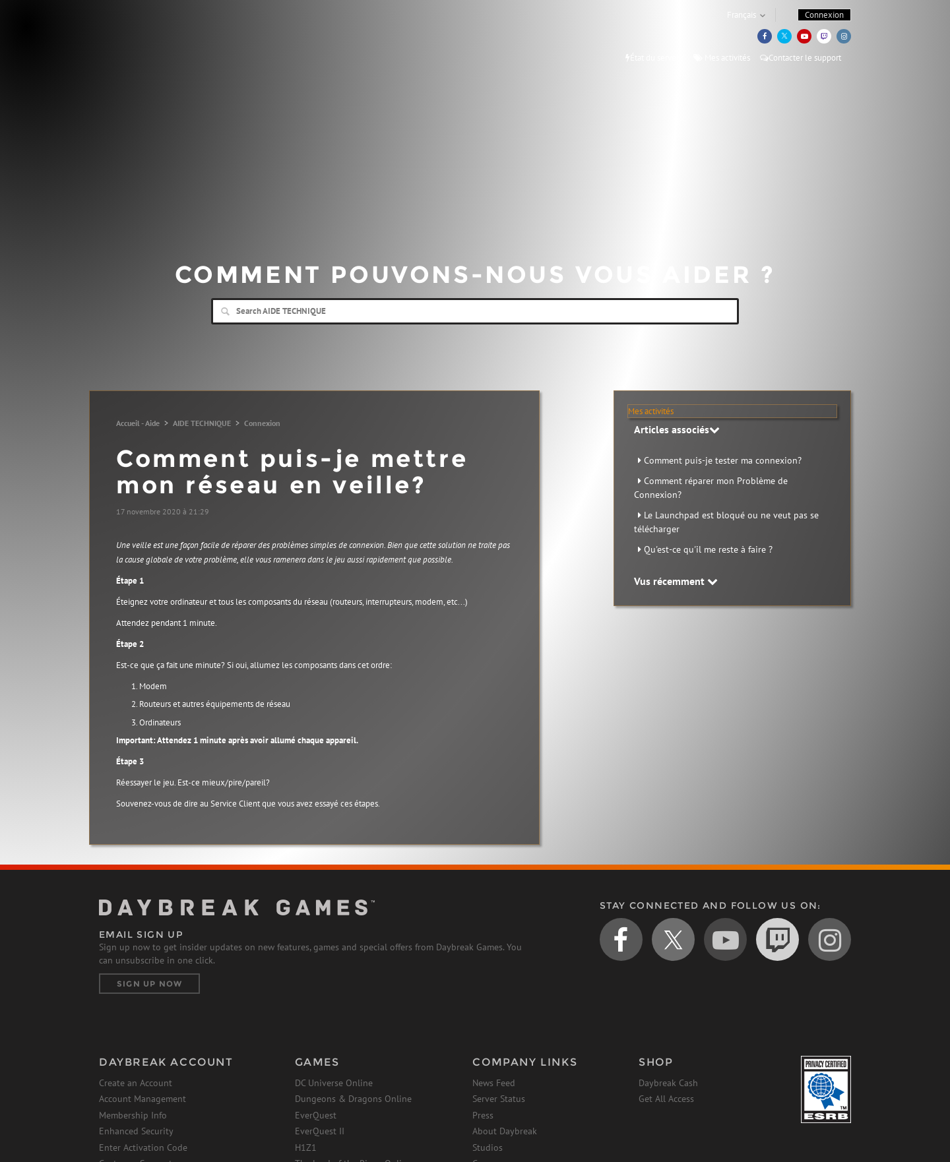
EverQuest (315, 1115)
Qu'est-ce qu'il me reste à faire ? (708, 549)
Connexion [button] (824, 14)
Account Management (142, 1099)
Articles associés (677, 429)
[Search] (475, 311)
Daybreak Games (158, 37)
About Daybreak (504, 1131)
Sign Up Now (149, 984)
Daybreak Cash (668, 1083)
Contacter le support (800, 57)
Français (741, 14)
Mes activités (721, 57)
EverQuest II (319, 1131)
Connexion (262, 423)
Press (482, 1115)
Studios (487, 1147)
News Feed (493, 1083)
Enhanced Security (136, 1131)
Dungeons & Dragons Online (353, 1099)
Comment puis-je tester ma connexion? (723, 460)
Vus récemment (676, 581)
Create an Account (135, 1083)
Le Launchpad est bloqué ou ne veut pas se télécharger (726, 522)
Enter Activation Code (143, 1147)
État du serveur (654, 57)
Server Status (498, 1099)
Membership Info (133, 1115)
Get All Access (666, 1099)
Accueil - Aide (138, 423)
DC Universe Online (334, 1083)
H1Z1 (306, 1147)
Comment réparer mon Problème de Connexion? (711, 488)
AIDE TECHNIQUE (202, 423)
